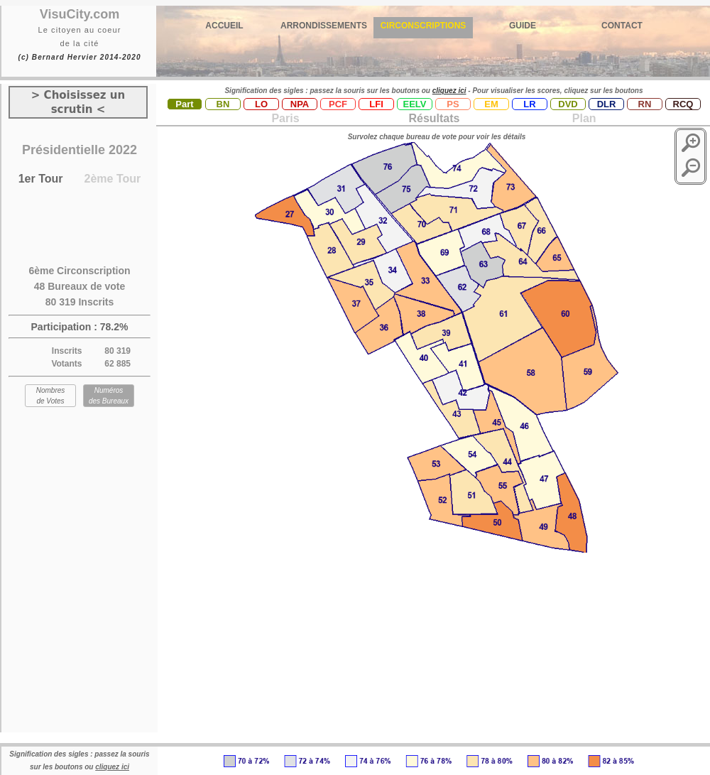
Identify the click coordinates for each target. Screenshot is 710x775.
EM (491, 104)
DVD (567, 104)
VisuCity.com (79, 14)
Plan (582, 118)
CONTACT (622, 26)
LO (261, 104)
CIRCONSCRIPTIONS (423, 26)
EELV (415, 104)
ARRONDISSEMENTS (323, 26)
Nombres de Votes (50, 395)
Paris (285, 118)
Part (184, 104)
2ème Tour (112, 179)
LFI (376, 104)
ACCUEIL (224, 26)
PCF (338, 104)
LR (529, 104)
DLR (606, 104)
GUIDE (522, 26)
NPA (299, 104)
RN (645, 104)
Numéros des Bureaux (109, 395)
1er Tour (40, 179)
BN (223, 104)
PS (453, 104)
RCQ (683, 104)
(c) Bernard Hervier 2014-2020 (79, 57)
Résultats (433, 118)
